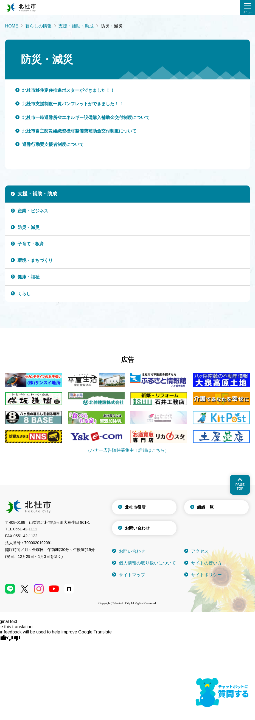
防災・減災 (29, 227)
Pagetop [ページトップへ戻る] (240, 487)
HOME (11, 26)
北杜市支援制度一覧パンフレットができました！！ (72, 103)
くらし (24, 293)
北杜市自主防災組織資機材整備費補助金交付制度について (79, 131)
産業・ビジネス (33, 211)
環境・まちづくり (35, 260)
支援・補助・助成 (76, 26)
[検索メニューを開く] (247, 7)
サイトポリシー (206, 574)
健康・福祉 (29, 277)
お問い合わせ (137, 528)
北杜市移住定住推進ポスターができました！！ (68, 90)
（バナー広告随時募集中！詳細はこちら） (127, 450)
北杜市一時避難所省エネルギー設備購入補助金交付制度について (86, 117)
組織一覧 (205, 507)
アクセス (200, 551)
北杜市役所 (135, 507)
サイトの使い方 (206, 563)
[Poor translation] (13, 638)
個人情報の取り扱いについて (147, 563)
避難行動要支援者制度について (53, 144)
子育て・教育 (31, 244)
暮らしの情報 (38, 26)
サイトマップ (132, 574)
